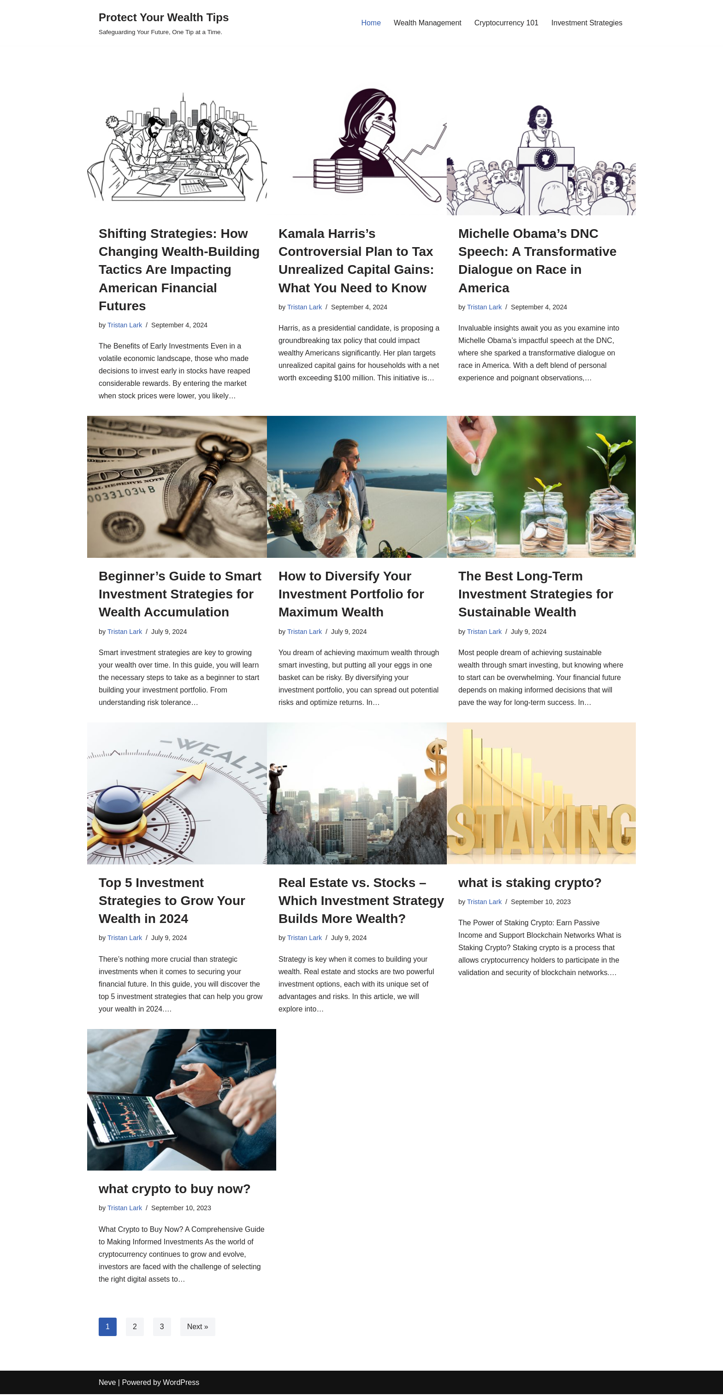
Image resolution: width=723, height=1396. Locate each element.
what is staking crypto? (530, 883)
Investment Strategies (586, 23)
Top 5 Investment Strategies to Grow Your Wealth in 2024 (172, 901)
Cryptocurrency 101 (506, 23)
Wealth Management (427, 23)
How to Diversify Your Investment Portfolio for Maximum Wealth (351, 594)
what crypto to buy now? (175, 1190)
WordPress (181, 1384)
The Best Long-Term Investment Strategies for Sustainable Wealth (535, 594)
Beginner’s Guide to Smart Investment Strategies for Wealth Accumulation (180, 594)
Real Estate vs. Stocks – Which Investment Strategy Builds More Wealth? (361, 901)
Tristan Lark (124, 325)
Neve (107, 1384)
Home (370, 23)
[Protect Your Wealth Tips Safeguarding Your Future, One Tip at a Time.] (164, 22)
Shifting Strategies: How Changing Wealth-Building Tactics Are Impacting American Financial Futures (179, 269)
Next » (197, 1328)
